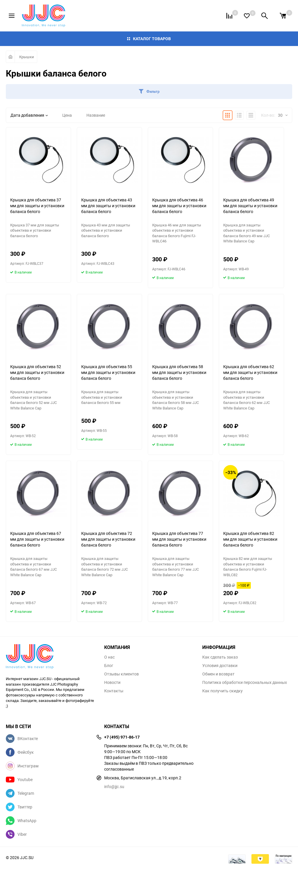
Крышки (26, 56)
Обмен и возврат (218, 674)
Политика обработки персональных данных (244, 682)
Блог (108, 666)
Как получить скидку (222, 691)
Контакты (113, 691)
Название (95, 115)
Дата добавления (29, 115)
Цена (67, 115)
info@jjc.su (114, 786)
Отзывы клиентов (121, 674)
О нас (109, 657)
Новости (112, 682)
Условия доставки (219, 666)
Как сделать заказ (220, 657)
